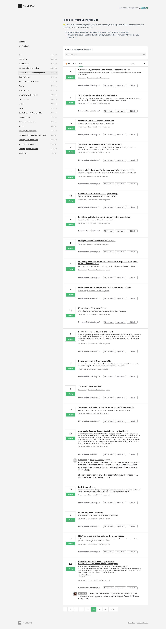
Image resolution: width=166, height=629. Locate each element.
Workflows (23, 153)
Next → (113, 609)
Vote (71, 77)
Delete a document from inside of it (94, 361)
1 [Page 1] (65, 609)
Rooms (21, 126)
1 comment (82, 78)
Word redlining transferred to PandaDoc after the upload (104, 70)
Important (121, 85)
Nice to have (109, 85)
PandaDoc (131, 623)
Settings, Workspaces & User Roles (32, 135)
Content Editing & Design (29, 68)
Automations (24, 64)
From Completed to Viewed (90, 512)
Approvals (23, 59)
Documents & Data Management (32, 72)
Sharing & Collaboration (28, 140)
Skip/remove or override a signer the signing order (101, 536)
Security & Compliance (28, 131)
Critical (134, 85)
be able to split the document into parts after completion (104, 217)
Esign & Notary (25, 77)
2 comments (82, 544)
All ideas (22, 42)
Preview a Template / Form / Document (96, 121)
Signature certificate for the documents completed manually (106, 407)
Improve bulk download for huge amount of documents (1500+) (106, 170)
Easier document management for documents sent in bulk (104, 287)
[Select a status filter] (137, 63)
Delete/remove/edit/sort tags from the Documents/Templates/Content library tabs (98, 562)
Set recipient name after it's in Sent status (97, 95)
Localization (24, 99)
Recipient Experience (27, 122)
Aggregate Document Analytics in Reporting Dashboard (103, 431)
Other (21, 108)
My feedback (24, 46)
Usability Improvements (28, 149)
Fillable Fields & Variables (29, 81)
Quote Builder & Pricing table (30, 113)
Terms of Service (142, 623)
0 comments (82, 103)
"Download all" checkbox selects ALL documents (100, 144)
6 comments (82, 200)
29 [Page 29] (87, 609)
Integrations (24, 90)
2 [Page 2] (70, 609)
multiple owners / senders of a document (96, 241)
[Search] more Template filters (92, 308)
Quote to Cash (24, 117)
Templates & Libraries (27, 144)
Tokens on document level (90, 386)
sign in (143, 8)
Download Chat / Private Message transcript (98, 193)
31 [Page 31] (100, 609)
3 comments (82, 314)
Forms (21, 86)
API (20, 55)
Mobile (21, 104)
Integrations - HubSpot (28, 95)
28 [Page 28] (81, 609)
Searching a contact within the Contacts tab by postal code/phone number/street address (108, 262)
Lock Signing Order (86, 487)
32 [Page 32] (106, 609)
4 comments (82, 127)
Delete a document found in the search (95, 332)
